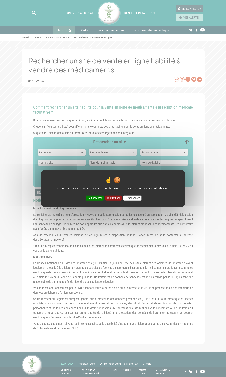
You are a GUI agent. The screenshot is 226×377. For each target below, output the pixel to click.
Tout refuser (113, 198)
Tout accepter (94, 198)
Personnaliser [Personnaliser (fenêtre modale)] (132, 198)
